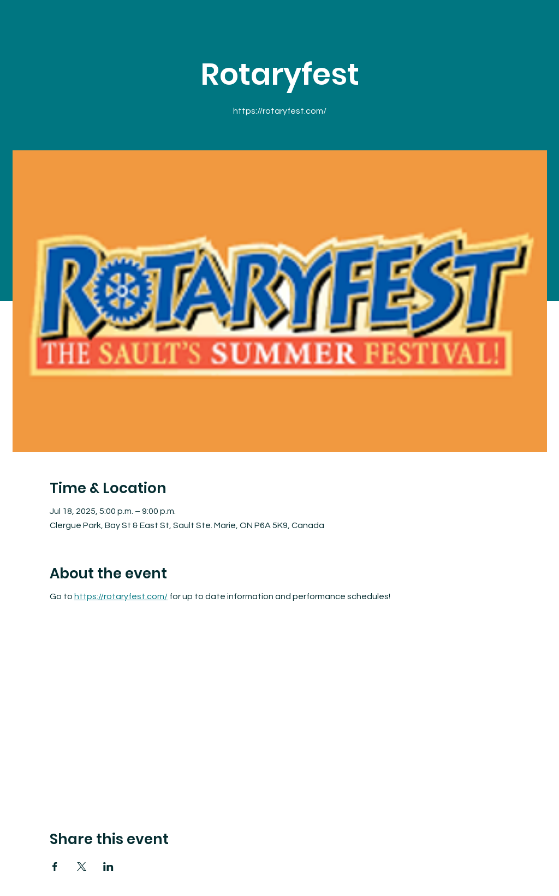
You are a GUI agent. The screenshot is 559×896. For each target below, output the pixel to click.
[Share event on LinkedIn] (108, 866)
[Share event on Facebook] (55, 866)
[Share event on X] (81, 866)
